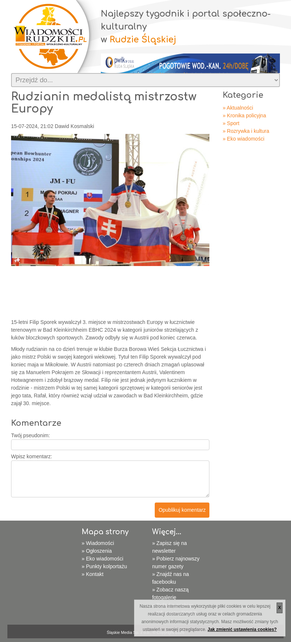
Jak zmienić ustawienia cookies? (242, 629)
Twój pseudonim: (30, 435)
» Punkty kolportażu (104, 566)
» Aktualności (238, 108)
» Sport (231, 123)
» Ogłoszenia (97, 551)
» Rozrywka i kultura (246, 131)
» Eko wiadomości (243, 139)
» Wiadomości (98, 543)
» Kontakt (92, 574)
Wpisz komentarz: (31, 456)
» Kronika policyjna (244, 115)
